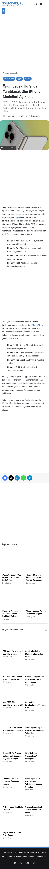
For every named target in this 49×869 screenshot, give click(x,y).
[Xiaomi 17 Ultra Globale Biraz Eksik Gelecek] (13, 668)
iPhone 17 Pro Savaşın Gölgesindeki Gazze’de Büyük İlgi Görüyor (12, 756)
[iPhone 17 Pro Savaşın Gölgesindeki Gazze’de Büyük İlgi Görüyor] (13, 745)
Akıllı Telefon (9, 79)
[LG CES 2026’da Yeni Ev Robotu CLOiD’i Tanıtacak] (13, 719)
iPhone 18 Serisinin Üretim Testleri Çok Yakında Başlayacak (34, 577)
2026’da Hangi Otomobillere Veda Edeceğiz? (33, 756)
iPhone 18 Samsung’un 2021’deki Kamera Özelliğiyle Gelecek (11, 613)
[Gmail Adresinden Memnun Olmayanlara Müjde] (35, 643)
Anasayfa (7, 73)
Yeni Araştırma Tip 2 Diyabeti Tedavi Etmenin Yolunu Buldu (35, 730)
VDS (11, 857)
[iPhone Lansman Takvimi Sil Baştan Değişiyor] (36, 598)
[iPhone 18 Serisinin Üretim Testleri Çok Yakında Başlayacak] (36, 562)
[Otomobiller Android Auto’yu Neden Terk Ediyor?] (35, 799)
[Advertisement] (24, 40)
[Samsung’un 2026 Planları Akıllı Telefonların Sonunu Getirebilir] (35, 770)
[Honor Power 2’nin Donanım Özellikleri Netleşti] (13, 770)
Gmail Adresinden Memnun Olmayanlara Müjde (34, 654)
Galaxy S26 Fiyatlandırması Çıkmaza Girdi (35, 705)
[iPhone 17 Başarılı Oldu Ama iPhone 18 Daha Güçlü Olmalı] (13, 562)
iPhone (27, 79)
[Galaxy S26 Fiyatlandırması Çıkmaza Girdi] (35, 694)
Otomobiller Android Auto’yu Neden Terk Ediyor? (33, 810)
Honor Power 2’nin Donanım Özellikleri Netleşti (11, 781)
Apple (15, 73)
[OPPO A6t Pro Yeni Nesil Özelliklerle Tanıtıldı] (13, 643)
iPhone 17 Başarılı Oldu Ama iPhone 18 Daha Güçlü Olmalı (11, 577)
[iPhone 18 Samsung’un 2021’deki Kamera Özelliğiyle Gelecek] (13, 598)
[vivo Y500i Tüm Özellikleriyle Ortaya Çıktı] (13, 694)
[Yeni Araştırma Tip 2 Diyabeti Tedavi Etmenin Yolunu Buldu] (35, 719)
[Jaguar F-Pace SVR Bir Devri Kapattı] (13, 824)
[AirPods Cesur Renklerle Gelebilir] (13, 799)
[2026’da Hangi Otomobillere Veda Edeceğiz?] (35, 745)
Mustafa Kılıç (10, 116)
